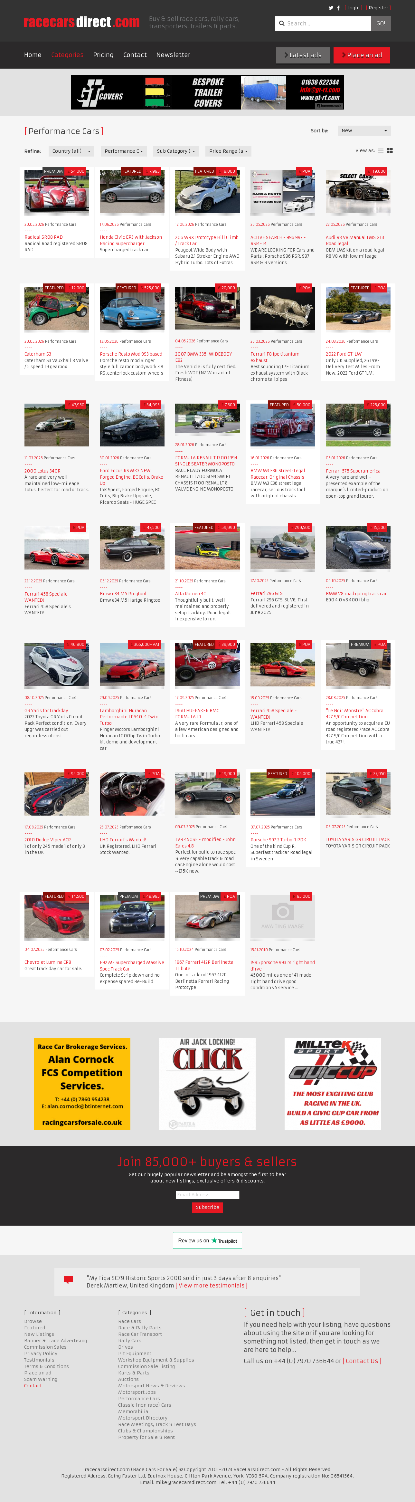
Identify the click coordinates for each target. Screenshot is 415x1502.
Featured (34, 1328)
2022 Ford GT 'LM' (344, 354)
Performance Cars (139, 1399)
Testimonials (39, 1360)
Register (378, 8)
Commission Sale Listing (146, 1366)
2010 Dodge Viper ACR (47, 840)
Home (33, 55)
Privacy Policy (40, 1353)
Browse (33, 1321)
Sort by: (319, 131)
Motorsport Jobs (137, 1392)
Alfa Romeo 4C (190, 594)
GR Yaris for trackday (46, 710)
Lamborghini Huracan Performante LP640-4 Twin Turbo (129, 717)
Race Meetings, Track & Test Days (157, 1424)
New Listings (39, 1334)
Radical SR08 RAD (43, 237)
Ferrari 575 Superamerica (353, 471)
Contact (135, 55)
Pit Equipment (134, 1353)
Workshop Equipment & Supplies (156, 1360)
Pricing (103, 55)
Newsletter (173, 55)
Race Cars (129, 1321)
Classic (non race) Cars (144, 1405)
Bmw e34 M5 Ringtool (123, 594)
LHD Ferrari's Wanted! (123, 840)
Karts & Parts (133, 1373)
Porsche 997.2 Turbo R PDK (278, 840)
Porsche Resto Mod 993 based (131, 354)
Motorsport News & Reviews (151, 1386)
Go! (380, 23)
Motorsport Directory (142, 1418)
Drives (125, 1347)
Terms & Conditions (46, 1366)
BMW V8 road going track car (356, 594)
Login (353, 8)
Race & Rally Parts (140, 1328)
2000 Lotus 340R (42, 471)
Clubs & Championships (145, 1431)
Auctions (128, 1379)
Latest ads (303, 55)
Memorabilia (133, 1411)
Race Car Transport (140, 1334)
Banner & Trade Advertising (55, 1341)
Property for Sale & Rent (146, 1437)
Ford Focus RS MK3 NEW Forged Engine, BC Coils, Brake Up (131, 477)
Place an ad (362, 55)
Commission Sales (45, 1347)
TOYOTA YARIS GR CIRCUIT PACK (358, 839)
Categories (67, 55)
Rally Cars (129, 1341)
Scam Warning (40, 1379)
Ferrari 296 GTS (266, 593)
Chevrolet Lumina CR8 (47, 962)
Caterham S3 (37, 354)
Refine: (32, 151)
